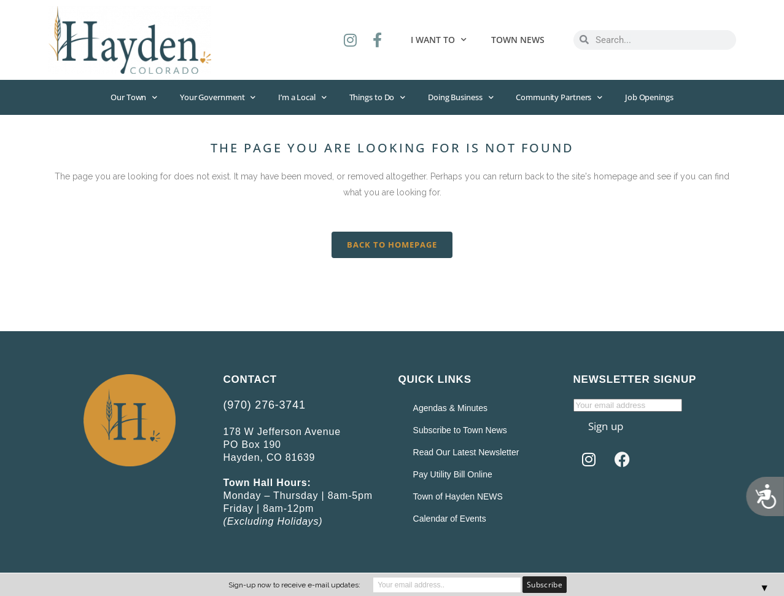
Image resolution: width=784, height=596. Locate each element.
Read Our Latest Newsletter (464, 453)
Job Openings (655, 97)
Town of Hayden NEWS (455, 497)
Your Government (213, 97)
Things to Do (377, 97)
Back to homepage (392, 245)
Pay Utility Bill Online (450, 475)
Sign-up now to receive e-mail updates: (294, 585)
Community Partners (563, 97)
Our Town (127, 97)
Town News (518, 39)
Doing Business (462, 97)
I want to (439, 40)
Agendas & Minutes (448, 409)
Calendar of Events (447, 519)
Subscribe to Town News (458, 431)
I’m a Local (300, 97)
